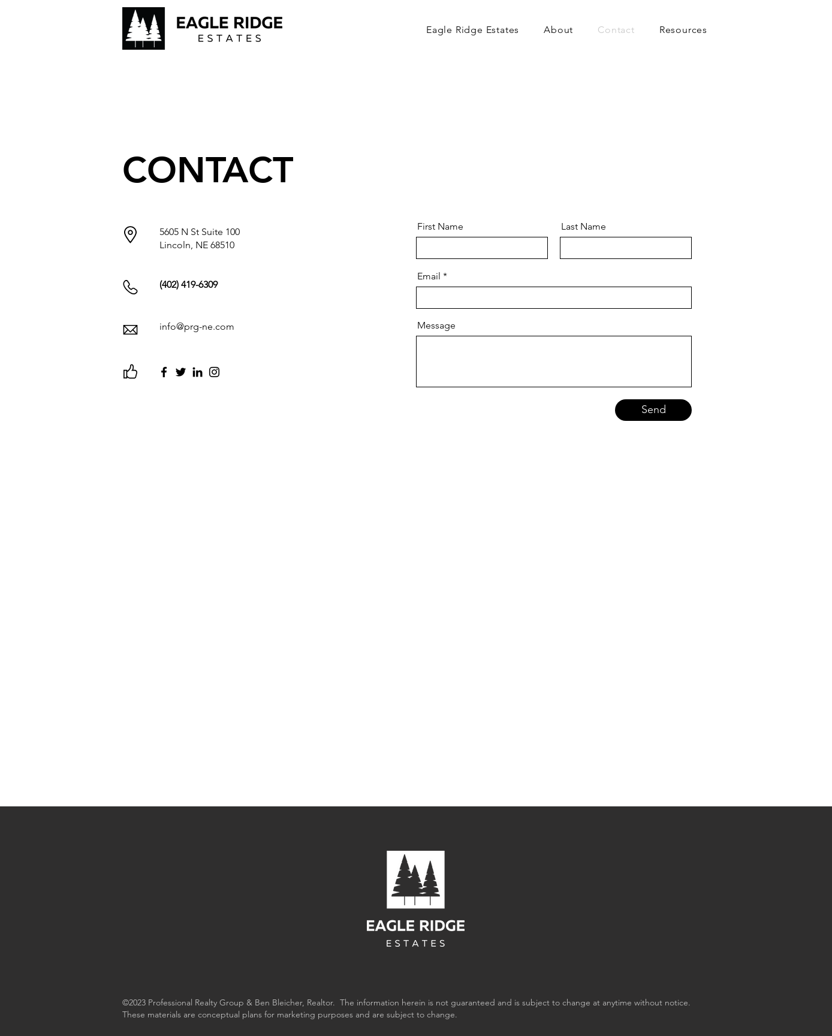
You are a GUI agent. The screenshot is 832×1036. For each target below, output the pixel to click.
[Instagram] (214, 372)
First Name (440, 226)
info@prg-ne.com (196, 326)
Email (429, 276)
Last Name (583, 226)
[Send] (653, 410)
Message (436, 325)
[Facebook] (164, 372)
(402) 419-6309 (188, 284)
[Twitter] (181, 372)
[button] (679, 29)
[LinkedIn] (197, 372)
